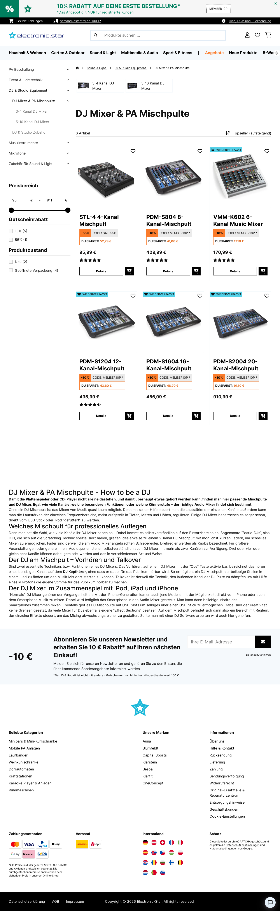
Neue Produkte (243, 52)
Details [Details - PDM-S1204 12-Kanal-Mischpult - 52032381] (101, 416)
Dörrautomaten (21, 769)
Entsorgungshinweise (227, 802)
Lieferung (217, 762)
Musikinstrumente (23, 143)
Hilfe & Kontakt (222, 748)
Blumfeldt (150, 748)
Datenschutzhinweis (258, 654)
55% (21, 240)
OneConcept (153, 783)
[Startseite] (81, 68)
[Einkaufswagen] (268, 35)
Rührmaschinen (21, 790)
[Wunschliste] (257, 35)
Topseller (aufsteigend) (247, 133)
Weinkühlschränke (23, 762)
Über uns (217, 741)
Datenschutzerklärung (27, 901)
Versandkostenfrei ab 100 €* (80, 21)
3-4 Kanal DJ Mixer (32, 111)
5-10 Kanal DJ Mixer (32, 122)
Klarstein (150, 762)
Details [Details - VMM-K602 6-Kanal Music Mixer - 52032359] (235, 271)
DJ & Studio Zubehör (29, 132)
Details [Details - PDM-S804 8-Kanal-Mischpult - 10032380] (168, 271)
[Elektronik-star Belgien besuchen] (180, 862)
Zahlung (216, 769)
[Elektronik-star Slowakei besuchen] (154, 852)
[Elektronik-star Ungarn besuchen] (171, 852)
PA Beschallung (21, 69)
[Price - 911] (56, 200)
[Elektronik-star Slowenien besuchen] (162, 872)
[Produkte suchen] (158, 35)
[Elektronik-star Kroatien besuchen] (145, 862)
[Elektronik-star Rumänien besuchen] (154, 862)
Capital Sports (155, 755)
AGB (55, 901)
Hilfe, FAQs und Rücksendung (250, 21)
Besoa (148, 769)
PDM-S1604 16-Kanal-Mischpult (168, 365)
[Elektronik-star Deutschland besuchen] (145, 842)
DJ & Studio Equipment (28, 90)
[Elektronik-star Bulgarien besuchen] (162, 862)
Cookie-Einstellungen (227, 816)
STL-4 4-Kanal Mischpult (99, 220)
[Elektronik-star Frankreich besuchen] (171, 842)
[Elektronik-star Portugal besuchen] (154, 872)
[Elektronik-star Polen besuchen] (180, 852)
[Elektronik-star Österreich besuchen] (154, 842)
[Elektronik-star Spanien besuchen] (145, 852)
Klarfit (148, 776)
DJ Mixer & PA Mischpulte (33, 101)
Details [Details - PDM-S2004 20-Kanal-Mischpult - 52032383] (235, 416)
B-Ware (270, 52)
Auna (147, 741)
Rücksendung (221, 755)
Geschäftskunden (224, 809)
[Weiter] (276, 53)
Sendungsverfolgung (227, 776)
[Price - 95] (22, 200)
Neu (21, 262)
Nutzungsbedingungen (223, 848)
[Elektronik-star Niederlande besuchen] (145, 872)
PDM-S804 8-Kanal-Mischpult (168, 220)
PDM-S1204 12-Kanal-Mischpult (101, 365)
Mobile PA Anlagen (24, 748)
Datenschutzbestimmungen (242, 845)
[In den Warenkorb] (129, 271)
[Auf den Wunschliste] (133, 151)
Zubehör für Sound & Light (30, 164)
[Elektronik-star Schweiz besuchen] (162, 842)
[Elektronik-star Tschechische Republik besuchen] (162, 852)
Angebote (214, 52)
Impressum (75, 901)
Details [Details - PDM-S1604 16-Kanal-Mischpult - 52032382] (168, 416)
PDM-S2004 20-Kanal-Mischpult (235, 365)
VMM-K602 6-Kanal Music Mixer (238, 220)
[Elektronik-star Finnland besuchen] (171, 862)
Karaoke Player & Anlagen (30, 783)
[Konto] (247, 35)
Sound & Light (97, 68)
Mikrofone (17, 153)
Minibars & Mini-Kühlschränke (33, 741)
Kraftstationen (20, 776)
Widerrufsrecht (222, 783)
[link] (106, 177)
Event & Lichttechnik (26, 80)
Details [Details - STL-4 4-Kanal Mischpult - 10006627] (101, 271)
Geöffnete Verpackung (36, 270)
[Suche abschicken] (95, 35)
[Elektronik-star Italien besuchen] (180, 842)
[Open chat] (270, 902)
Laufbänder (18, 755)
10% (21, 231)
